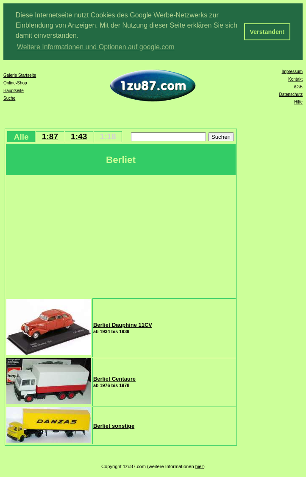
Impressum (292, 71)
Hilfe (298, 102)
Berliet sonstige (113, 426)
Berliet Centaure (114, 379)
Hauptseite (13, 90)
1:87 (50, 136)
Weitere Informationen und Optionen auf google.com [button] (96, 47)
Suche (9, 98)
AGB (298, 86)
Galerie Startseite (19, 75)
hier (199, 466)
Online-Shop (15, 83)
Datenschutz (291, 94)
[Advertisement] (120, 236)
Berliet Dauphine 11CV (122, 325)
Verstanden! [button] (267, 31)
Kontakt (295, 79)
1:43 (79, 136)
